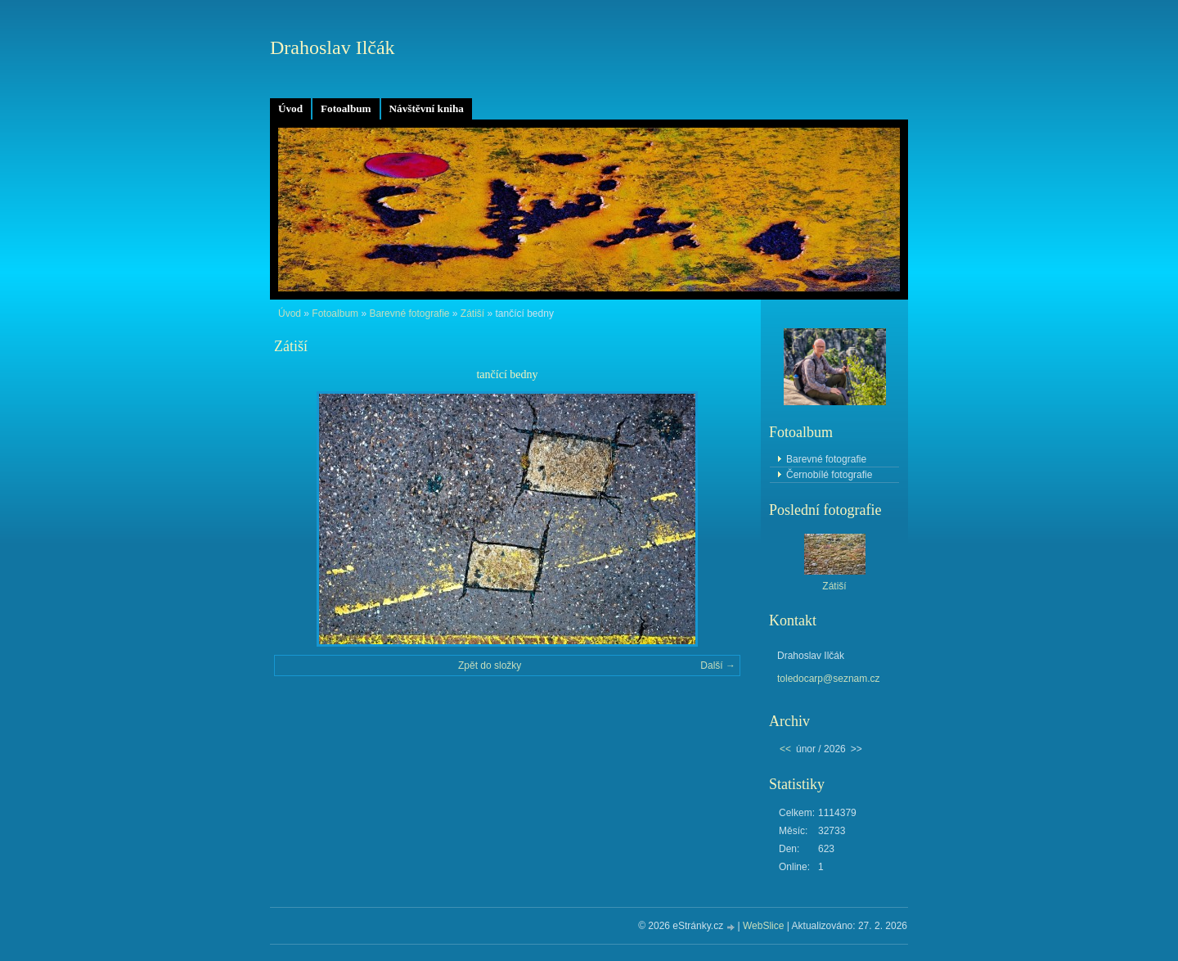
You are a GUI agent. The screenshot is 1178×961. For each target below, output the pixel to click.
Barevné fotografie (409, 313)
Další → (717, 665)
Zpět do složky (489, 665)
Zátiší (472, 313)
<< (785, 749)
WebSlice (763, 926)
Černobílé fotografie (829, 474)
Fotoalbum (346, 108)
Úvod (290, 108)
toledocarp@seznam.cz (828, 678)
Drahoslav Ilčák (332, 47)
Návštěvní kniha (426, 108)
